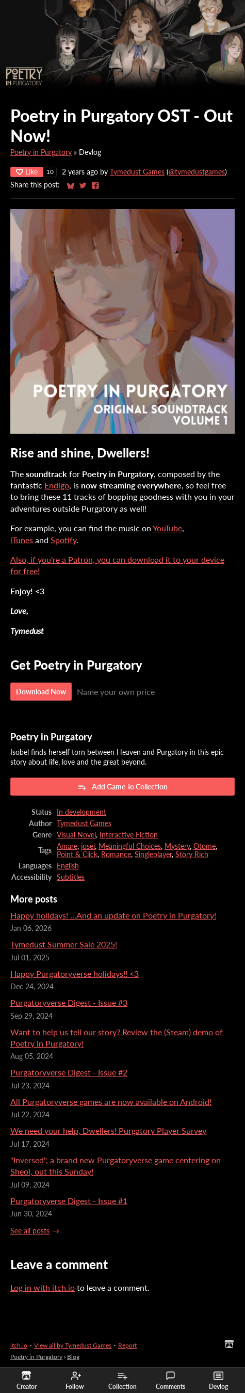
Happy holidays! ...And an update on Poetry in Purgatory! (113, 915)
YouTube (167, 528)
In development (81, 812)
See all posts (30, 1231)
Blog (73, 1356)
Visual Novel (76, 835)
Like (27, 171)
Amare (67, 846)
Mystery (177, 846)
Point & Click (77, 854)
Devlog (218, 1380)
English (68, 866)
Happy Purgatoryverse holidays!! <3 (74, 973)
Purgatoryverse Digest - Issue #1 (68, 1201)
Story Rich (191, 854)
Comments (170, 1380)
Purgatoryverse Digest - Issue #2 (68, 1072)
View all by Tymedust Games (72, 1345)
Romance (116, 854)
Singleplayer (153, 854)
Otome (204, 846)
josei (88, 846)
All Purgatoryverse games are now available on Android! (110, 1101)
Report (127, 1345)
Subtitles (71, 877)
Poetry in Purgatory (41, 152)
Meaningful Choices (130, 846)
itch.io (18, 1345)
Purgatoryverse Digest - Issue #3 (68, 1002)
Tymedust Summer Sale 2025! (63, 944)
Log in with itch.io (42, 1287)
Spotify (63, 540)
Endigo (56, 485)
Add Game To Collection (122, 787)
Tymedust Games (137, 172)
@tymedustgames (197, 172)
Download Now (41, 691)
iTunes (21, 540)
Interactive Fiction (129, 835)
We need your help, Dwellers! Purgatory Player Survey (108, 1130)
